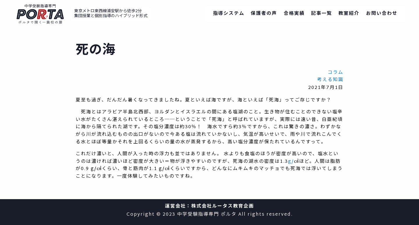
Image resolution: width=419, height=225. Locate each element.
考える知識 (330, 80)
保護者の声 (264, 14)
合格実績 (294, 14)
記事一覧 (321, 14)
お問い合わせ (381, 14)
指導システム (228, 14)
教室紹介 (348, 14)
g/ (291, 162)
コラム (335, 73)
